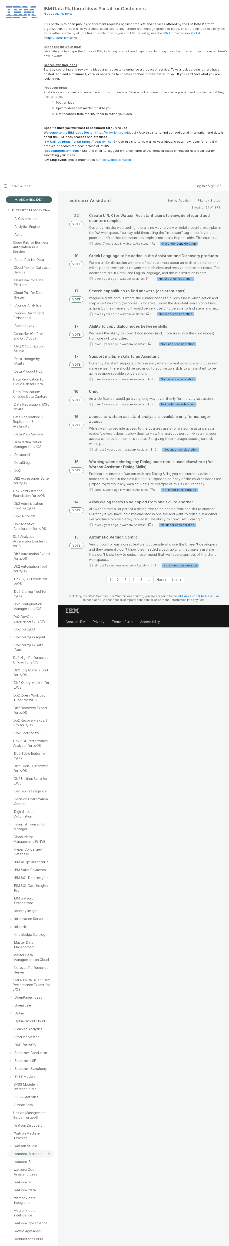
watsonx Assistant (135, 243)
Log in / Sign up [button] (209, 186)
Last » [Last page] (176, 580)
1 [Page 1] (110, 580)
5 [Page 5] (141, 580)
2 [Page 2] (118, 580)
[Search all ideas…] (31, 186)
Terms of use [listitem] (122, 622)
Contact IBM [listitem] (75, 622)
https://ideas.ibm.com (60, 38)
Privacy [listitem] (98, 622)
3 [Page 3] (125, 580)
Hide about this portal (58, 13)
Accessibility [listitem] (150, 622)
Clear (46, 210)
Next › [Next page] (161, 580)
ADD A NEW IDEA (29, 199)
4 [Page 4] (133, 580)
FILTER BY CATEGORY (24, 210)
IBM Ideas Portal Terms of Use (198, 596)
